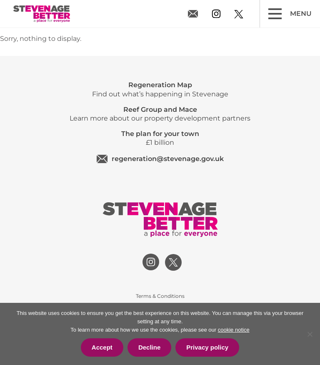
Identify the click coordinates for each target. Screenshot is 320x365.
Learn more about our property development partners (160, 114)
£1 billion (160, 138)
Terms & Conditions (160, 296)
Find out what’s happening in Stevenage (160, 89)
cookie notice (234, 330)
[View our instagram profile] (216, 13)
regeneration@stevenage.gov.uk (194, 14)
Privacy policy (207, 347)
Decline (149, 347)
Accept (102, 347)
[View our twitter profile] (238, 14)
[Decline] (309, 334)
